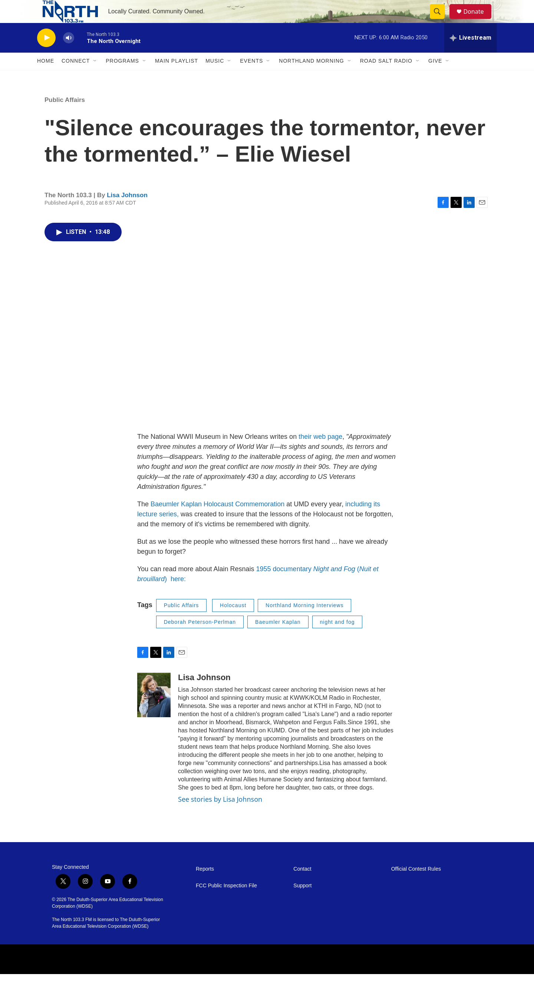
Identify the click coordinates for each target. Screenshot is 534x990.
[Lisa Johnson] (154, 711)
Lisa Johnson (127, 211)
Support (302, 901)
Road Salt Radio (386, 77)
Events (251, 77)
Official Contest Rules (416, 885)
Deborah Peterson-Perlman (200, 638)
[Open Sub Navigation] (95, 77)
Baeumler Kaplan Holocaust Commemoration (218, 520)
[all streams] (470, 54)
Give (435, 77)
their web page (320, 452)
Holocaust (233, 621)
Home (45, 77)
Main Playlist (176, 77)
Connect (76, 77)
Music (214, 77)
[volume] (68, 54)
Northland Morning (311, 77)
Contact (302, 885)
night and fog (337, 638)
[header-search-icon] (440, 19)
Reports (205, 885)
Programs (122, 77)
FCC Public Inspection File (226, 901)
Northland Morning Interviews (304, 621)
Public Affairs (64, 115)
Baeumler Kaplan (277, 638)
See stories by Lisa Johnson (220, 815)
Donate (478, 19)
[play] (46, 54)
